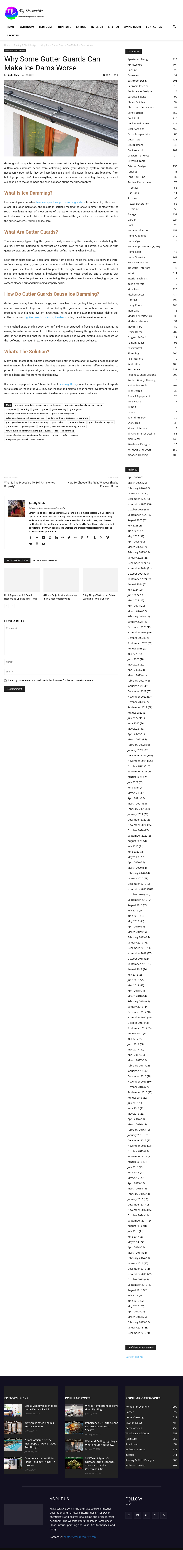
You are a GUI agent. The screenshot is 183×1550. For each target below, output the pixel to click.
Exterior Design (137, 166)
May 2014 (133, 1242)
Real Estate (134, 364)
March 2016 (135, 1124)
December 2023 (137, 627)
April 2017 (134, 1055)
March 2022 (135, 739)
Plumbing (133, 353)
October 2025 (136, 509)
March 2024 (135, 611)
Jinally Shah (13, 75)
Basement (134, 75)
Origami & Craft (137, 337)
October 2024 (136, 573)
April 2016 (134, 1119)
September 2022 (137, 707)
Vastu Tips (134, 423)
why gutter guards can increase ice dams (25, 439)
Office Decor (135, 332)
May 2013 (133, 1306)
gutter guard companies (63, 413)
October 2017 (136, 1022)
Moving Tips (135, 326)
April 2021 (134, 798)
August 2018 (135, 969)
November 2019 (137, 889)
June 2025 (133, 531)
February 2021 (136, 809)
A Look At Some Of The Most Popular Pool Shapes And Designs (39, 1443)
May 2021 (133, 793)
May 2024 (133, 600)
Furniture (64, 27)
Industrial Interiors (139, 267)
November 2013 (137, 1274)
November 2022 (137, 696)
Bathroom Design (138, 80)
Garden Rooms (134, 1356)
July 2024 (133, 589)
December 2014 (137, 1204)
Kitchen (113, 27)
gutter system (28, 426)
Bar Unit (132, 70)
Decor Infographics (139, 134)
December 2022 (137, 691)
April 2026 (134, 477)
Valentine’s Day (137, 417)
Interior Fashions (138, 278)
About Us (13, 35)
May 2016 (133, 1113)
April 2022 (134, 734)
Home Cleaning (137, 235)
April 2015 (134, 1183)
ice (56, 430)
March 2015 (135, 1188)
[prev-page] (6, 606)
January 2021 (135, 814)
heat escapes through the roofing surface (60, 202)
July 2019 (133, 910)
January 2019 (135, 942)
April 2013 (134, 1311)
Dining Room (135, 144)
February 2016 (136, 1129)
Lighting (132, 300)
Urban (131, 412)
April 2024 (134, 605)
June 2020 (133, 851)
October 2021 (136, 766)
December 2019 (137, 883)
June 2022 (133, 723)
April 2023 (134, 670)
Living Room (132, 27)
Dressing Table (136, 161)
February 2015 (136, 1194)
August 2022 (135, 712)
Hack (130, 225)
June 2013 (133, 1300)
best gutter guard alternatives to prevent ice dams (38, 405)
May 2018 (133, 985)
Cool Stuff (133, 118)
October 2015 (136, 1151)
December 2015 (137, 1140)
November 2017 (137, 1017)
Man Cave (133, 310)
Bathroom (26, 27)
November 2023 (137, 632)
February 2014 (136, 1258)
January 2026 (135, 493)
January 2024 (135, 621)
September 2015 (137, 1156)
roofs (64, 435)
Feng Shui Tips (136, 177)
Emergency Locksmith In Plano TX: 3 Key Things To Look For (40, 1459)
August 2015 (135, 1161)
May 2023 (133, 664)
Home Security (136, 257)
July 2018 (133, 974)
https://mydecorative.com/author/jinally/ (47, 508)
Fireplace (133, 187)
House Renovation (138, 262)
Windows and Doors (139, 449)
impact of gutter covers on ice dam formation (27, 435)
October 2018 (136, 958)
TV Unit (132, 406)
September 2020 (137, 835)
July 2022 (133, 718)
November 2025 (137, 504)
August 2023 (135, 648)
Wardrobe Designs (139, 444)
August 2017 (135, 1033)
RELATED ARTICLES (17, 560)
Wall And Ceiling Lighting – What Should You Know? (101, 1441)
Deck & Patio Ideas (139, 123)
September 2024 (137, 579)
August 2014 (135, 1226)
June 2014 (133, 1236)
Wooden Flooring (138, 455)
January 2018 (135, 1006)
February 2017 (136, 1065)
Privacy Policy (57, 1546)
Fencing (132, 171)
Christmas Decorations (141, 107)
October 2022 (136, 702)
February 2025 (136, 552)
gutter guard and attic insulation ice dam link (27, 413)
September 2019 (137, 899)
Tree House (134, 401)
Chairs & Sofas (136, 102)
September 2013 (137, 1284)
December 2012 (137, 1333)
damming (24, 409)
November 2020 (137, 825)
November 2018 (137, 953)
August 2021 (135, 776)
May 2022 (133, 728)
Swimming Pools (137, 385)
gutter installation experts (101, 422)
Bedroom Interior (138, 86)
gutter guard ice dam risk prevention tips (25, 418)
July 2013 (133, 1295)
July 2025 (133, 525)
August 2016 (135, 1097)
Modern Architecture (140, 316)
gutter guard (76, 409)
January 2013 (135, 1327)
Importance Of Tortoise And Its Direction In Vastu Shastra (101, 1424)
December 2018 (137, 948)
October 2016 (136, 1087)
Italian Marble (136, 284)
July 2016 (133, 1103)
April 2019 (134, 926)
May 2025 (133, 536)
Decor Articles (136, 128)
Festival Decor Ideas (139, 182)
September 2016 (137, 1092)
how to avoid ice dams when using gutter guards (28, 430)
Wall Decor (134, 439)
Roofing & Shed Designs (25, 45)
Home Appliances (138, 230)
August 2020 (135, 841)
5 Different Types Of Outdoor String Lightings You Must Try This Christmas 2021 (100, 1460)
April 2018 (134, 990)
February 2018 (136, 1001)
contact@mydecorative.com (80, 1532)
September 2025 (137, 514)
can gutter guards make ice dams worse (83, 405)
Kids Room (134, 289)
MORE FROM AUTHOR (45, 560)
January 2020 (135, 878)
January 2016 (135, 1135)
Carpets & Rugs (137, 96)
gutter (29, 317)
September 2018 (137, 964)
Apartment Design (138, 59)
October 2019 (136, 894)
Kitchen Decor (136, 294)
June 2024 (133, 595)
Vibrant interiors (137, 428)
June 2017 (133, 1044)
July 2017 (133, 1038)
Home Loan (134, 251)
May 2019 (133, 921)
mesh (55, 435)
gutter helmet (58, 422)
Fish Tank (133, 193)
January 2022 (135, 750)
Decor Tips (134, 139)
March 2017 (135, 1060)
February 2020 (136, 873)
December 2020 (137, 819)
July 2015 (133, 1167)
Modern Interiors (138, 321)
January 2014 (135, 1263)
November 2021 (137, 760)
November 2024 (137, 568)
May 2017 (133, 1049)
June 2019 (133, 915)
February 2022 (136, 744)
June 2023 (133, 659)
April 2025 (134, 541)
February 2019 (136, 937)
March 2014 (135, 1252)
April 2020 (134, 862)
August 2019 (135, 905)
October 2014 (136, 1215)
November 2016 (137, 1081)
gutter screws (12, 426)
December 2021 (137, 755)
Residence (134, 369)
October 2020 (136, 830)
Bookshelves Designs (140, 91)
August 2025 (135, 520)
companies (11, 409)
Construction (135, 112)
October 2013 (136, 1279)
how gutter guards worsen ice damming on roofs (62, 426)
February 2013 (136, 1322)
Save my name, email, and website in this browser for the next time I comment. (51, 680)
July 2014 (133, 1231)
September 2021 (137, 771)
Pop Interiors (135, 358)
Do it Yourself (136, 150)
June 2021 (133, 787)
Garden (81, 27)
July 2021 (133, 782)
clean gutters (68, 384)
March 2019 (135, 932)
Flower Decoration (138, 203)
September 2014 (137, 1220)
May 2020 (133, 857)
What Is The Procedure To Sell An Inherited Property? (29, 484)
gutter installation (76, 422)
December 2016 (137, 1076)
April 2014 (134, 1247)
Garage (132, 214)
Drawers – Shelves (138, 155)
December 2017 (137, 1012)
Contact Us (154, 27)
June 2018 (133, 980)
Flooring (132, 198)
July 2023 (133, 654)
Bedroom (45, 27)
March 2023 (135, 675)
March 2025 (135, 547)
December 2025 (137, 498)
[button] (174, 27)
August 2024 (135, 584)
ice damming (68, 430)
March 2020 (135, 867)
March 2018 (135, 996)
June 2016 (133, 1108)
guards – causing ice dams (49, 317)
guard (35, 409)
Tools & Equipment (139, 396)
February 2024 (136, 616)
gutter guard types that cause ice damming (68, 418)
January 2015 (135, 1199)
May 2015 (133, 1177)
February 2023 (136, 680)
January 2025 (135, 557)
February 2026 (136, 488)
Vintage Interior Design (141, 433)
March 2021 (135, 803)
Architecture (135, 64)
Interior (97, 27)
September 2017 (137, 1028)
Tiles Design (135, 390)
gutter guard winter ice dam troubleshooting (27, 422)
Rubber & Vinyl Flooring (142, 380)
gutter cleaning (59, 409)
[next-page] (12, 606)
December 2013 (137, 1268)
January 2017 (135, 1071)
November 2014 (137, 1210)
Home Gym (134, 241)
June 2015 (133, 1172)
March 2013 (135, 1316)
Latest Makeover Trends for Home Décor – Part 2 (39, 1407)
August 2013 (135, 1290)
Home (10, 27)
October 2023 (136, 637)
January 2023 (135, 686)
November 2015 (137, 1145)
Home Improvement (139, 246)
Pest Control (135, 348)
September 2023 (137, 643)
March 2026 (135, 482)
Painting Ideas (136, 342)
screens (74, 435)
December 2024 (137, 563)
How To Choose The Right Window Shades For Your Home (93, 484)
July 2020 (133, 846)
